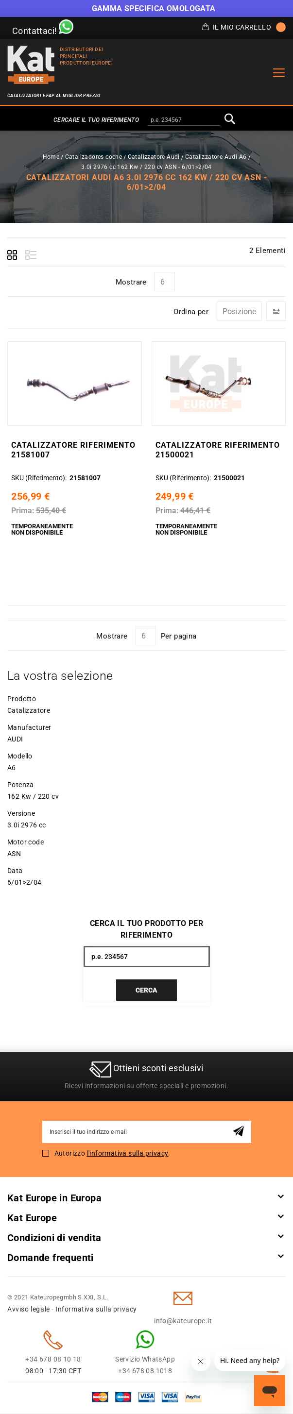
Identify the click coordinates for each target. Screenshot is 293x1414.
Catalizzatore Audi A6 (215, 156)
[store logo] (31, 65)
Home (51, 156)
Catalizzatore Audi (154, 156)
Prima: (22, 510)
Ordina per (190, 311)
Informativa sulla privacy (96, 1309)
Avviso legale (28, 1309)
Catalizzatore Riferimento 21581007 (73, 449)
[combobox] (183, 120)
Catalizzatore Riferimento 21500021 (217, 449)
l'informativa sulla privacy (128, 1154)
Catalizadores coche (93, 156)
